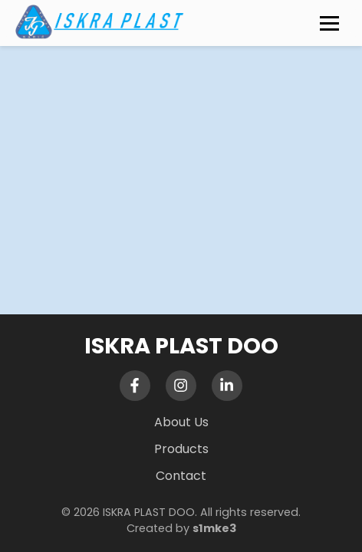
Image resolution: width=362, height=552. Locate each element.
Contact (181, 476)
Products (181, 449)
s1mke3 (214, 528)
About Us (181, 422)
